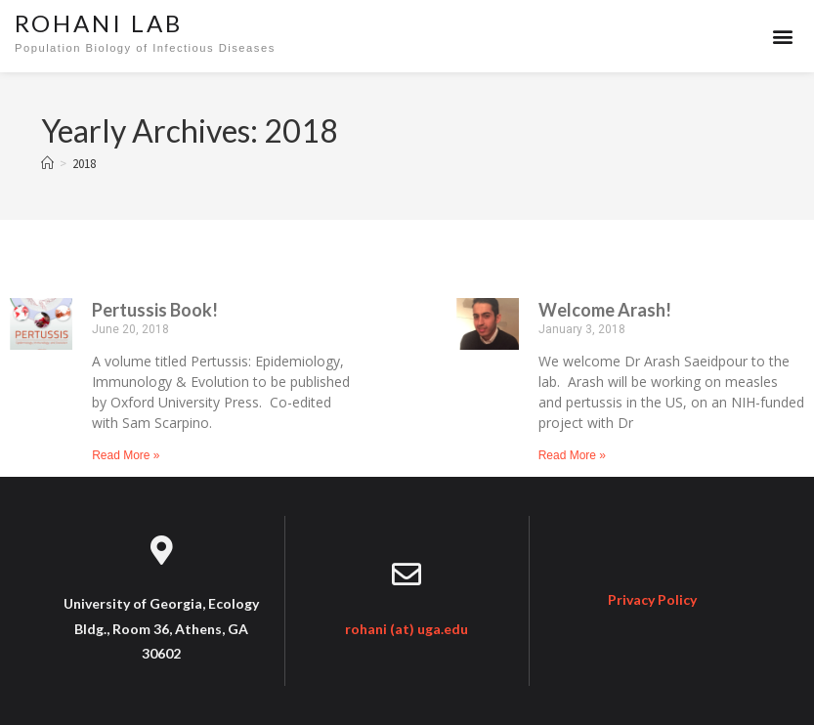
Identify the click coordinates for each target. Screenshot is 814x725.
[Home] (47, 163)
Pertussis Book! (155, 309)
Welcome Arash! (604, 309)
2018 (84, 163)
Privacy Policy (652, 599)
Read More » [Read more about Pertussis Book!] (125, 455)
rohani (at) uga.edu (406, 628)
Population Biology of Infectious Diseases (145, 48)
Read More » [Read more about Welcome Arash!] (572, 455)
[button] (783, 37)
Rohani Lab (99, 23)
